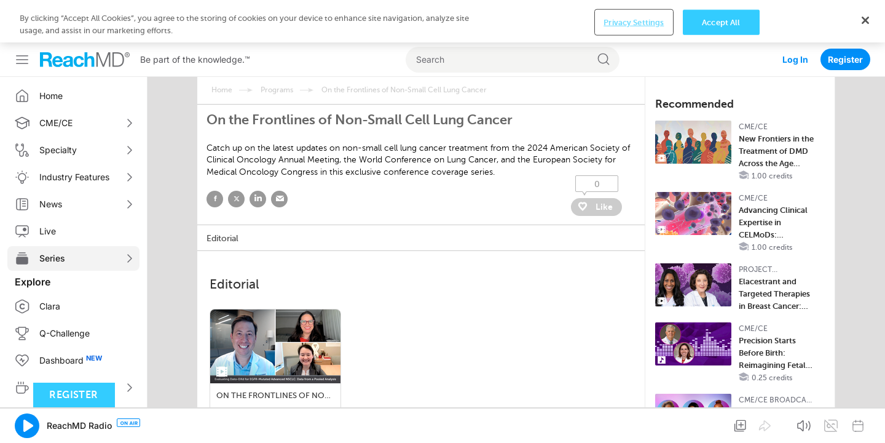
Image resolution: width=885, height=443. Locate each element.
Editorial (222, 196)
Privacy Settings (634, 422)
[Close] (865, 420)
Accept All (721, 422)
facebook (214, 156)
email (279, 156)
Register (845, 17)
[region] (442, 422)
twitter (236, 156)
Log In (795, 17)
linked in (258, 156)
